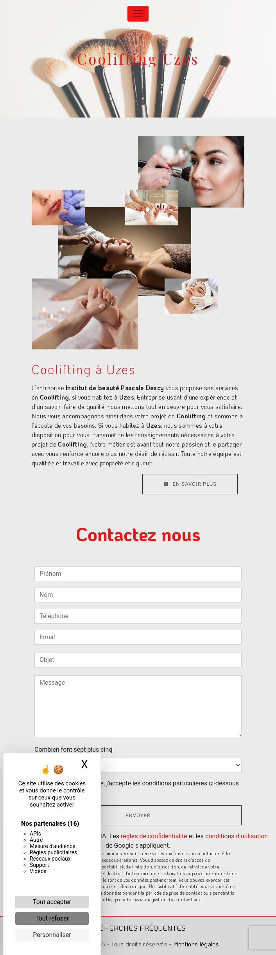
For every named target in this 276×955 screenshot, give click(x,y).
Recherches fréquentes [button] (138, 928)
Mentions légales (195, 944)
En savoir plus (190, 484)
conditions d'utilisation (236, 836)
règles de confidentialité (154, 836)
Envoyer (138, 815)
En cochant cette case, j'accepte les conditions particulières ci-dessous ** (140, 788)
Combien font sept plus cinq (73, 749)
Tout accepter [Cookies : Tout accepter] (52, 902)
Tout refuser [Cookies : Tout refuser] (52, 918)
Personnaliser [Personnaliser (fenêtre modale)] (52, 935)
